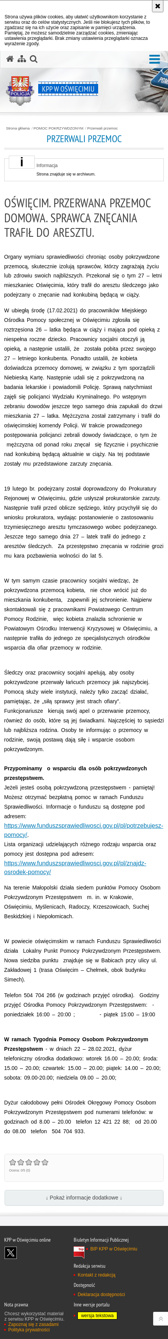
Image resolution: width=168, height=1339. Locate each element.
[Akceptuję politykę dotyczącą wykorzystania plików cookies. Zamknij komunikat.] (157, 6)
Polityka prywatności (29, 1329)
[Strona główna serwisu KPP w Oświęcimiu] (10, 59)
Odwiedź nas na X (11, 1253)
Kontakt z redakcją (96, 1275)
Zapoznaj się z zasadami (33, 1324)
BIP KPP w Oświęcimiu (113, 1249)
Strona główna (18, 128)
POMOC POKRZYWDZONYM (59, 128)
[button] (154, 60)
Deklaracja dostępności (101, 1294)
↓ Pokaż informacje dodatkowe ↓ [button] (83, 1198)
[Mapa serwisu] (22, 59)
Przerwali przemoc (102, 128)
